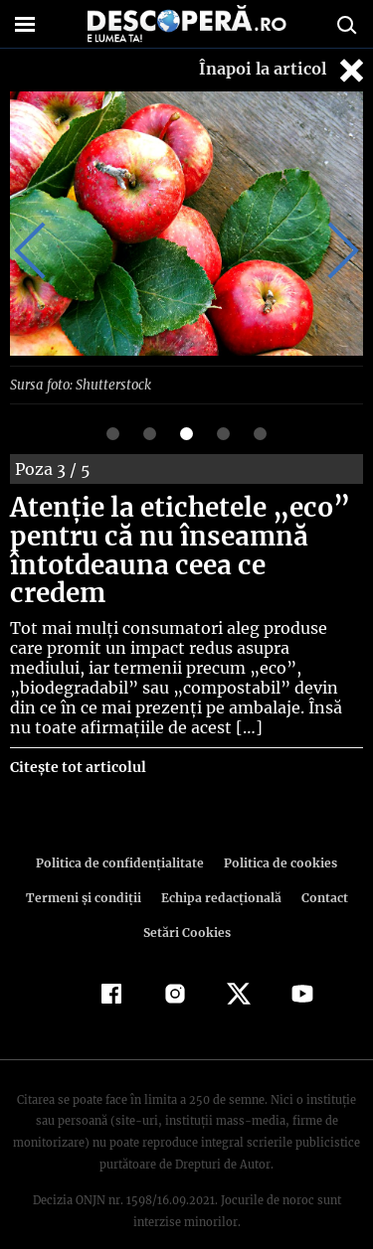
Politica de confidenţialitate (123, 833)
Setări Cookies (187, 902)
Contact (321, 867)
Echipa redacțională (220, 867)
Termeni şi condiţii (85, 867)
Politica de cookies (277, 833)
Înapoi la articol (283, 70)
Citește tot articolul (77, 737)
